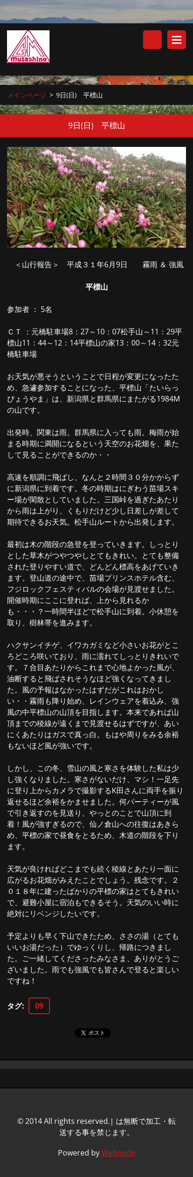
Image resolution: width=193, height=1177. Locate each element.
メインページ (26, 94)
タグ (14, 1006)
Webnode (118, 1153)
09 (39, 1006)
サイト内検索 (152, 39)
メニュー (176, 39)
